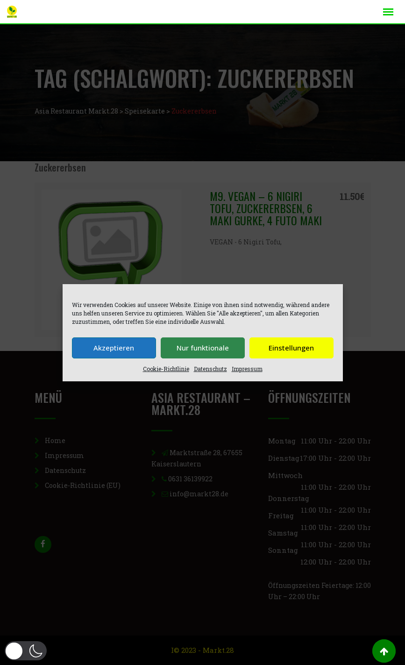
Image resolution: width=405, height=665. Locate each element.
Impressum (247, 368)
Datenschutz (210, 368)
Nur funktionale (203, 347)
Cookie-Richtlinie (166, 368)
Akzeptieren (113, 347)
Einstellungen (291, 347)
